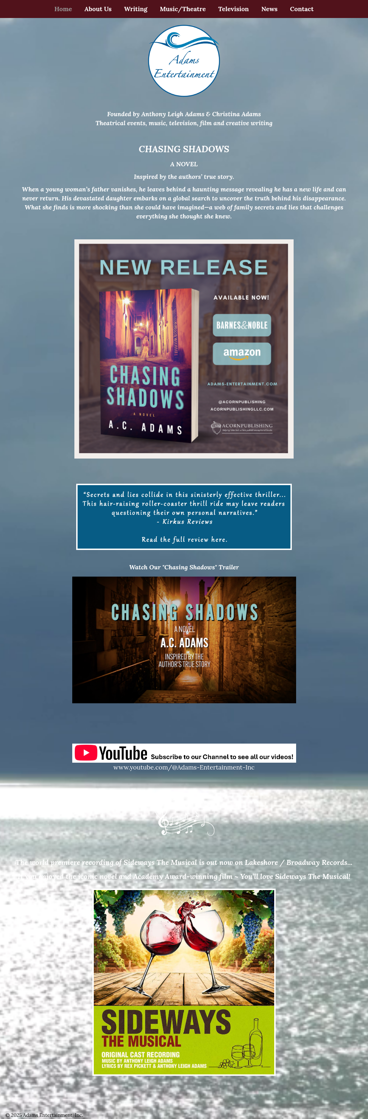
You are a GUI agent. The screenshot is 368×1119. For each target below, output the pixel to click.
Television (233, 9)
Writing (135, 9)
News (269, 9)
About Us (98, 9)
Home (63, 9)
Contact (302, 9)
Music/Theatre (183, 9)
